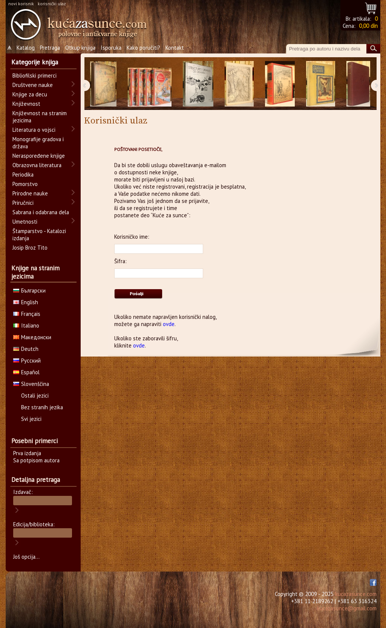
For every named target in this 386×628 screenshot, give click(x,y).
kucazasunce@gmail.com (347, 608)
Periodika (23, 174)
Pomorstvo (25, 183)
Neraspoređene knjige (38, 155)
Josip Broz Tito (29, 247)
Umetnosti (24, 221)
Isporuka (111, 47)
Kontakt (174, 47)
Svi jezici (31, 418)
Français (26, 313)
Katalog (26, 47)
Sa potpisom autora (36, 460)
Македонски (32, 337)
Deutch (25, 348)
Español (26, 372)
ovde (169, 324)
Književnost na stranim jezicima (39, 117)
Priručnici (23, 202)
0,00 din (368, 25)
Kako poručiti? (143, 47)
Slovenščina (31, 383)
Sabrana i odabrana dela (40, 212)
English (25, 302)
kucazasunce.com (356, 594)
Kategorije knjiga (34, 62)
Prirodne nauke (30, 193)
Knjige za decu (29, 94)
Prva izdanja (27, 453)
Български (29, 290)
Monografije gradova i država (38, 143)
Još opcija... (26, 556)
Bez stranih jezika (42, 407)
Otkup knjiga (80, 47)
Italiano (26, 325)
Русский (27, 360)
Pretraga (50, 47)
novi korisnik (21, 3)
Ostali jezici (35, 395)
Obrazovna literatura (36, 165)
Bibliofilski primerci (34, 75)
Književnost (26, 103)
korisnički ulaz (52, 3)
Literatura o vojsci (33, 129)
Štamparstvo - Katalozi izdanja (39, 234)
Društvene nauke (32, 84)
